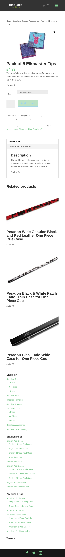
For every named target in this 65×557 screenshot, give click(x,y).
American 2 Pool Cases (19, 527)
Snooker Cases (13, 408)
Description (15, 142)
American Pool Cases (16, 515)
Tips (43, 129)
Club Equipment (39, 119)
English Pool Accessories (30, 122)
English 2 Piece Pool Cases (21, 478)
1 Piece (12, 382)
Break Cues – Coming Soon (21, 506)
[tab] (32, 141)
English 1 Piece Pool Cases (21, 469)
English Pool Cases (15, 466)
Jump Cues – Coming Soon (21, 502)
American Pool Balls (15, 510)
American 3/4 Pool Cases (20, 522)
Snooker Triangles (14, 400)
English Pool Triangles (16, 482)
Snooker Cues (12, 379)
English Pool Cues (14, 441)
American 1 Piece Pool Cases (22, 518)
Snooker (16, 21)
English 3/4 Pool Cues (18, 448)
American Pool (23, 119)
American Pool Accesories (18, 531)
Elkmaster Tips (25, 129)
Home (8, 21)
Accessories (36, 116)
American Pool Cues (15, 498)
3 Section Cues (15, 457)
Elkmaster (51, 119)
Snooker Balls (12, 395)
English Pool (11, 122)
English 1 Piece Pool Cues (20, 444)
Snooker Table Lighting (16, 429)
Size (10, 94)
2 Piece (12, 391)
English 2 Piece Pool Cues (20, 453)
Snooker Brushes (14, 404)
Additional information (20, 146)
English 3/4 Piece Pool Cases (22, 474)
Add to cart (28, 103)
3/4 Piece (13, 387)
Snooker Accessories (30, 21)
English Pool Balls (14, 462)
